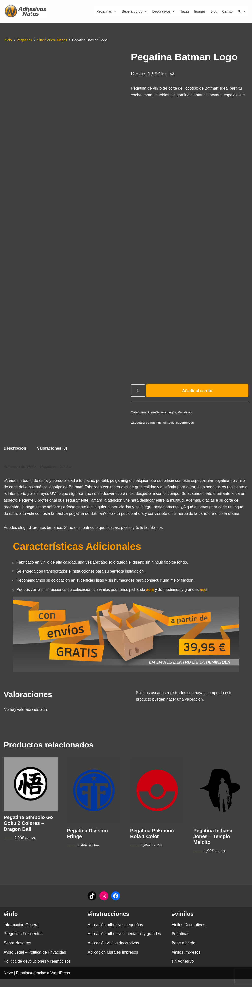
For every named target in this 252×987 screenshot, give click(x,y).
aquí (151, 597)
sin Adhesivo (183, 969)
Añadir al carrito (197, 397)
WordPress (60, 981)
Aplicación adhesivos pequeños (115, 933)
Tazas (184, 11)
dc (160, 429)
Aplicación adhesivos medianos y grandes (124, 942)
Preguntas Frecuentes (23, 942)
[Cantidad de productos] (138, 397)
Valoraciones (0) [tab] (52, 455)
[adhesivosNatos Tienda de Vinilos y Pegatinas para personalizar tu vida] (26, 11)
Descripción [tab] (15, 455)
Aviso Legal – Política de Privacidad (35, 960)
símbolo (168, 429)
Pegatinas (106, 11)
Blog (213, 11)
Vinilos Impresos (186, 960)
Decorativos (163, 11)
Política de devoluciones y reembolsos (37, 969)
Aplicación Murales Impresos (113, 960)
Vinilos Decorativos (188, 933)
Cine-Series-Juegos (52, 40)
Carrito (227, 11)
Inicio (8, 40)
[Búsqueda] (241, 11)
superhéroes (185, 429)
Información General (21, 933)
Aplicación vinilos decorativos (113, 951)
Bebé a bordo (134, 11)
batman (151, 429)
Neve (8, 981)
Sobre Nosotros (17, 951)
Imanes (199, 11)
